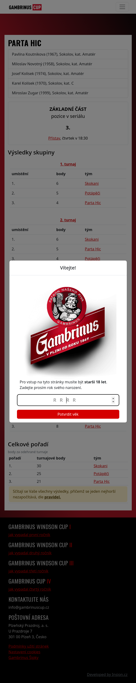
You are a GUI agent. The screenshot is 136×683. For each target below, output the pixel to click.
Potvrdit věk (68, 414)
